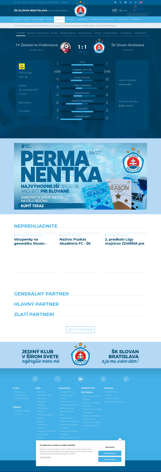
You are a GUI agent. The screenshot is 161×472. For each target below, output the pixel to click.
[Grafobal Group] (97, 321)
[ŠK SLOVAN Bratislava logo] (81, 9)
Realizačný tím (20, 396)
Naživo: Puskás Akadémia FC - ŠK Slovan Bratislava (76, 259)
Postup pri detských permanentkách (91, 417)
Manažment (42, 409)
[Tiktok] (135, 2)
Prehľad (20, 33)
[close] (120, 440)
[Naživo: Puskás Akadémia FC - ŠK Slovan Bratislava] (81, 242)
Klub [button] (26, 19)
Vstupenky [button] (38, 19)
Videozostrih (140, 33)
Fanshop (64, 2)
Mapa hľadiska (66, 418)
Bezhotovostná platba (67, 413)
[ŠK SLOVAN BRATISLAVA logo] (46, 10)
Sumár (54, 33)
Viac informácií (45, 457)
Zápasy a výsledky (22, 411)
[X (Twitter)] (120, 2)
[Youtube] (125, 2)
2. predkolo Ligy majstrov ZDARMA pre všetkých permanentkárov (124, 259)
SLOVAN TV (122, 19)
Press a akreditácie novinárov (45, 417)
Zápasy (24, 26)
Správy (70, 19)
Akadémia (82, 19)
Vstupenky (123, 253)
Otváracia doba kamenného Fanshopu (114, 400)
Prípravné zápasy (35, 253)
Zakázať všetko (110, 453)
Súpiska (18, 392)
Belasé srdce (53, 2)
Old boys (41, 402)
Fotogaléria (126, 33)
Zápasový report (68, 33)
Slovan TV (78, 253)
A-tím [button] (49, 19)
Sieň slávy (41, 399)
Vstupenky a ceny (67, 392)
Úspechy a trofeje (45, 396)
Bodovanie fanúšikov (91, 423)
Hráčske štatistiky (21, 399)
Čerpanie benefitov (91, 426)
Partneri (41, 422)
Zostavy (38, 33)
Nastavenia (109, 447)
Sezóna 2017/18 (38, 26)
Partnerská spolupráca (42, 426)
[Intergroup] (63, 321)
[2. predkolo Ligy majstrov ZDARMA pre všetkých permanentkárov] (126, 242)
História (41, 392)
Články (97, 33)
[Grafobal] (63, 310)
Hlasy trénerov (85, 33)
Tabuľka (18, 414)
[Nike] (81, 300)
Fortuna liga (53, 26)
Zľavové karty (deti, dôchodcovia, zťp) (68, 407)
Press (24, 2)
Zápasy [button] (59, 19)
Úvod (17, 19)
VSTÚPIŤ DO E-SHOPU (112, 394)
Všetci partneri (80, 330)
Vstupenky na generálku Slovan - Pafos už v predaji (31, 259)
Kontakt (41, 412)
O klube (41, 405)
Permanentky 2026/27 (66, 397)
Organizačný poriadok (42, 436)
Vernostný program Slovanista (68, 426)
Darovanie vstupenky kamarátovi (69, 433)
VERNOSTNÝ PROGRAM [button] (102, 19)
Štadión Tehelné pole (46, 432)
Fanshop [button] (136, 19)
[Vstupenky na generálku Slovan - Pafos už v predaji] (35, 242)
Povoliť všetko (110, 459)
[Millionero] (97, 310)
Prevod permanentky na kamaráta (69, 439)
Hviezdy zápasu (110, 33)
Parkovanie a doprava (69, 422)
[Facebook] (115, 2)
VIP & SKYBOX (66, 402)
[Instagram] (130, 2)
